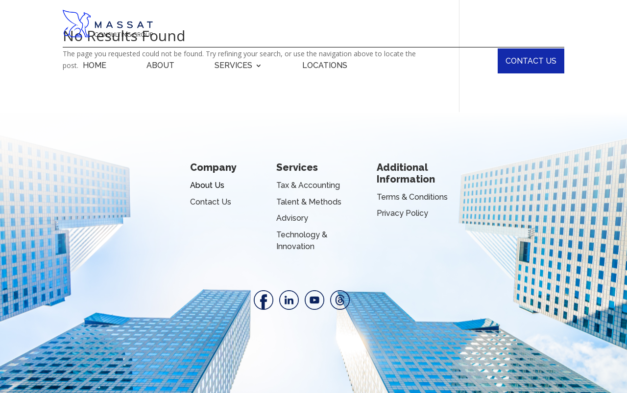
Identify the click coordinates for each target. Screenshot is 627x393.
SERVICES (233, 66)
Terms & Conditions (412, 197)
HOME (94, 66)
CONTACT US (531, 61)
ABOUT (160, 66)
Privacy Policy (402, 213)
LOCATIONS (324, 66)
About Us (207, 185)
